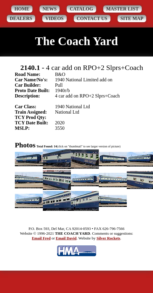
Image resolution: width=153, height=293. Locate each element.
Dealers (21, 18)
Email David (66, 238)
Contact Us (92, 18)
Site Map (132, 18)
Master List (122, 8)
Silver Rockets (108, 238)
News (50, 8)
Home (21, 8)
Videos (54, 18)
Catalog (81, 8)
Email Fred (41, 238)
